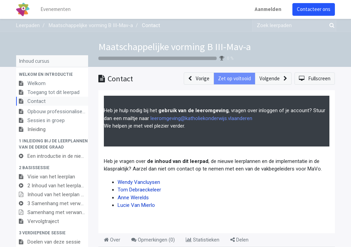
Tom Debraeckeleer (139, 190)
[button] (52, 74)
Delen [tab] (239, 240)
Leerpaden (28, 25)
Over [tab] (112, 240)
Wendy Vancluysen (139, 182)
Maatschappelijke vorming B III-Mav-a (174, 46)
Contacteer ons (313, 9)
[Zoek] (330, 25)
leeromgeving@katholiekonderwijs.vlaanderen (201, 118)
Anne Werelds (133, 198)
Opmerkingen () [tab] (153, 240)
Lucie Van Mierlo (136, 205)
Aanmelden (268, 9)
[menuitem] (55, 9)
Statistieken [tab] (202, 240)
